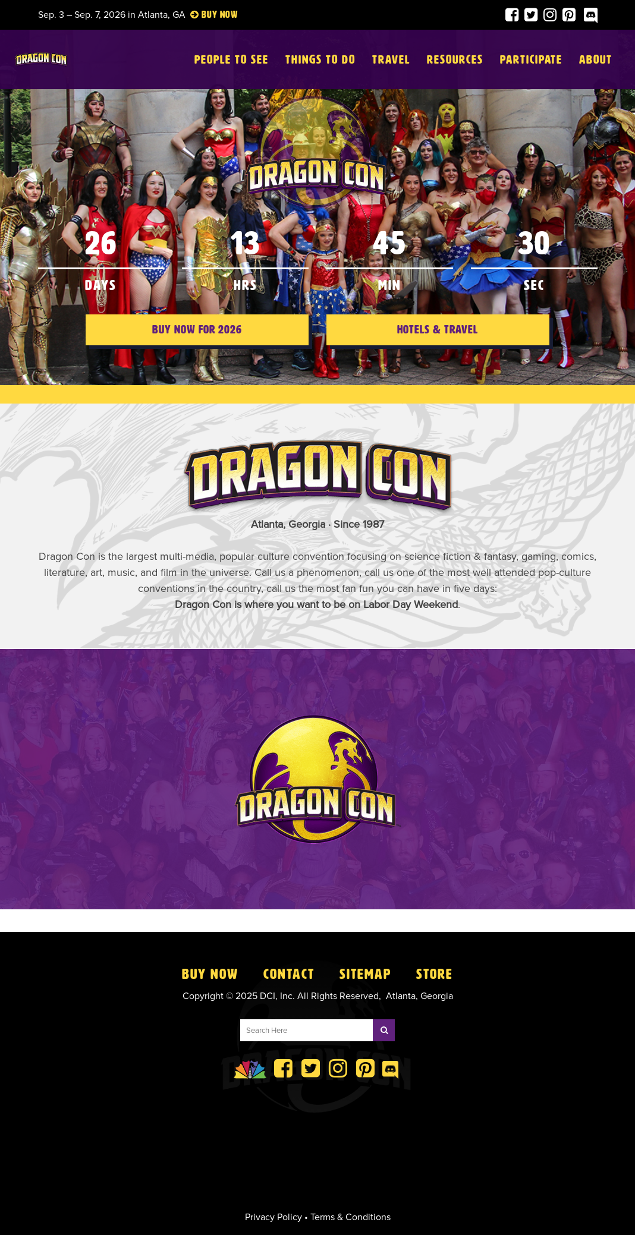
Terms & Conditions (350, 1217)
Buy (210, 15)
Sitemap (365, 974)
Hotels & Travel (437, 344)
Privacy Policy (273, 1217)
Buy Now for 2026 (197, 344)
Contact (289, 974)
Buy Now (210, 974)
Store (434, 974)
